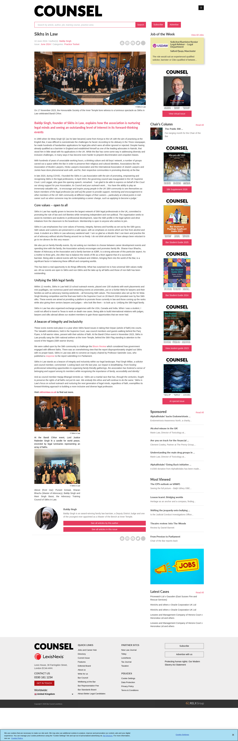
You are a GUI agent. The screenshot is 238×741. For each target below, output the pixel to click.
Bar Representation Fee (88, 686)
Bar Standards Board (87, 690)
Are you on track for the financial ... (169, 440)
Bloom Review (99, 346)
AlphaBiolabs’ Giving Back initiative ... (170, 464)
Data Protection (128, 682)
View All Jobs (197, 35)
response (50, 356)
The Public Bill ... (174, 128)
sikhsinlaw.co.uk (47, 392)
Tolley (123, 654)
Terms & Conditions (130, 690)
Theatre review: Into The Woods (168, 523)
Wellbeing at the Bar (87, 682)
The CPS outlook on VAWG (165, 484)
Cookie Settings (128, 678)
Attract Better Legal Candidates (91, 693)
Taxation (125, 666)
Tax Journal (126, 662)
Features (82, 662)
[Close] (233, 735)
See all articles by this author (104, 523)
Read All (200, 125)
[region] (119, 735)
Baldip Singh (65, 41)
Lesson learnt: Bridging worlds (166, 497)
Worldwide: (53, 692)
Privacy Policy (127, 686)
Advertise (174, 24)
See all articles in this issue (104, 529)
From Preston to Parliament (165, 536)
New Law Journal (129, 650)
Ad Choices (108, 736)
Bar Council (83, 678)
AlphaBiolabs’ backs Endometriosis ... (170, 416)
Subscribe (158, 24)
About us (82, 670)
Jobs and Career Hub (87, 650)
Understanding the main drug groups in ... (172, 452)
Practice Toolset (71, 44)
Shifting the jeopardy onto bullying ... (170, 510)
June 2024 (46, 44)
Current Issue (84, 658)
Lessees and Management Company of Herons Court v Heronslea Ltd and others (176, 616)
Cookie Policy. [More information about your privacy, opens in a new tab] (17, 738)
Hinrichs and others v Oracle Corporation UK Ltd (173, 605)
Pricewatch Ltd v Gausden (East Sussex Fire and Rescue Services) (173, 598)
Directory (82, 654)
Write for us (83, 674)
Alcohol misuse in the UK (164, 428)
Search (140, 24)
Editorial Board (84, 666)
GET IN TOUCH (44, 683)
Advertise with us (184, 654)
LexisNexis (126, 658)
